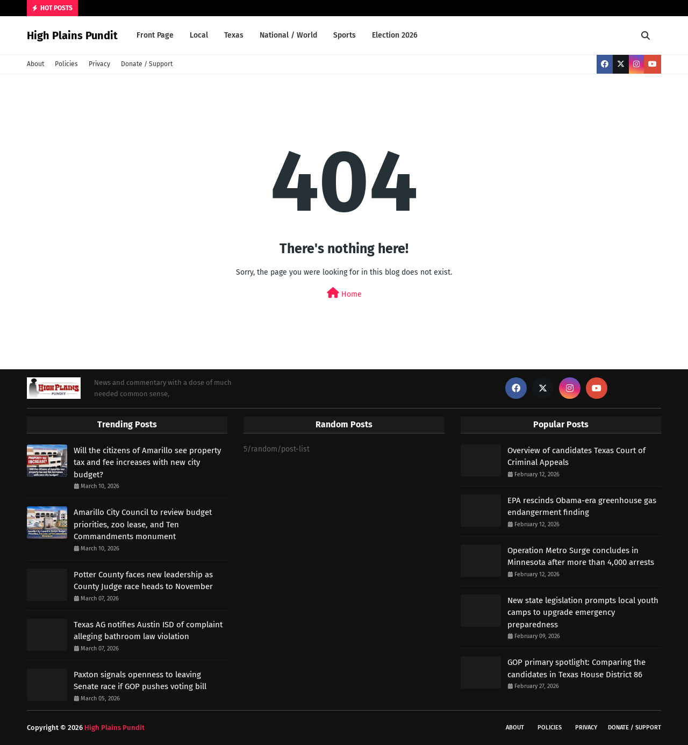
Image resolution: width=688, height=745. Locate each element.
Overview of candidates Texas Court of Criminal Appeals (576, 457)
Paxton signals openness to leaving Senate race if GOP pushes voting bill (140, 681)
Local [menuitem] (199, 35)
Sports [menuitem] (344, 35)
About (35, 64)
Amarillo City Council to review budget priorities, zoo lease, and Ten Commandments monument (143, 524)
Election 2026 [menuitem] (395, 35)
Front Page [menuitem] (155, 35)
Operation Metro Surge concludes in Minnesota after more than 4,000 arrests (580, 557)
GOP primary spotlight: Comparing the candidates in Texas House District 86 (576, 668)
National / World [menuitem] (288, 35)
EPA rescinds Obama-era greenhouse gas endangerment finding (581, 507)
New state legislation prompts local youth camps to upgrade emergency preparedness (582, 612)
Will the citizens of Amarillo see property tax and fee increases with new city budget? (147, 462)
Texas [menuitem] (233, 35)
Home (344, 293)
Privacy (99, 64)
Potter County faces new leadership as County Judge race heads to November (143, 581)
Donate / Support (147, 64)
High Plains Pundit (72, 35)
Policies (66, 64)
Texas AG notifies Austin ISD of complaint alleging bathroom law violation (148, 631)
